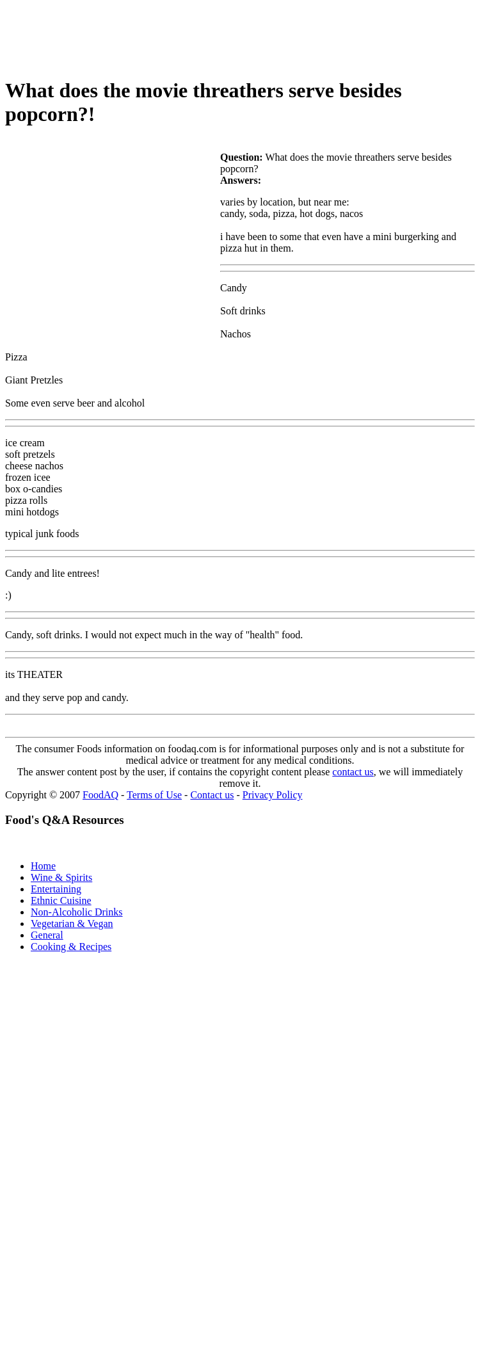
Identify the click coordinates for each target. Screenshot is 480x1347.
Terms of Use (154, 794)
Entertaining (56, 888)
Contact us (212, 794)
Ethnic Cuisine (61, 900)
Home (43, 865)
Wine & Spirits (61, 877)
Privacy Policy (273, 794)
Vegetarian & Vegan (72, 923)
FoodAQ (100, 794)
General (47, 935)
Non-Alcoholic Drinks (77, 912)
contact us (352, 771)
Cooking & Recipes (71, 946)
